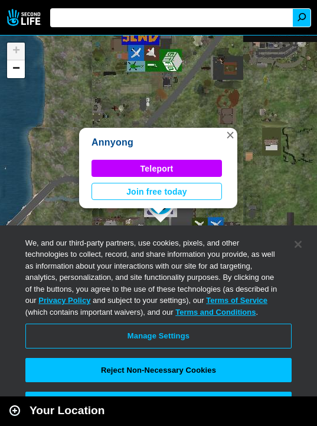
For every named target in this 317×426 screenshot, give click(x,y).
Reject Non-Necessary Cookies (158, 370)
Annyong (112, 142)
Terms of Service (236, 300)
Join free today (156, 191)
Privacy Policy (64, 300)
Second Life (25, 17)
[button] (230, 135)
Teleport (157, 168)
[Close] (298, 244)
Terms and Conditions (215, 312)
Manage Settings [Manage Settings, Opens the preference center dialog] (158, 335)
